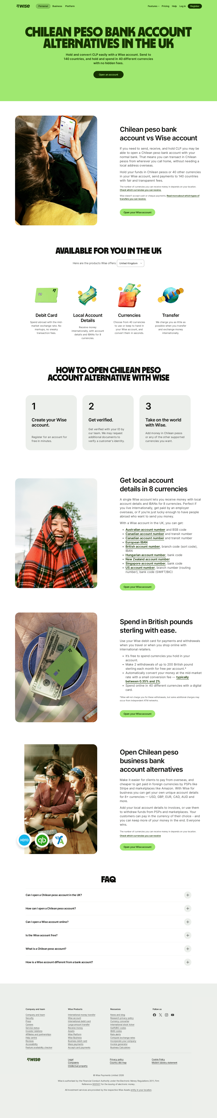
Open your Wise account (137, 212)
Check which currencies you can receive (140, 835)
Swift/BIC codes (118, 1028)
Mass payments (75, 1044)
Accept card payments (79, 1047)
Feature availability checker (39, 1047)
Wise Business (75, 1037)
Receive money (75, 1028)
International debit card (79, 1021)
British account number (143, 546)
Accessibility (32, 1044)
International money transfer (81, 1014)
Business (57, 6)
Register (194, 6)
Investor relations (34, 1031)
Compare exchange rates (122, 1037)
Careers (29, 1024)
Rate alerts (115, 1034)
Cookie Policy (158, 1059)
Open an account (108, 74)
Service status (32, 1028)
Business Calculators (120, 1047)
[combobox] (130, 263)
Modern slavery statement (164, 1062)
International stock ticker (122, 1024)
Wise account (74, 1018)
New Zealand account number (148, 559)
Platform (70, 6)
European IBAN (137, 542)
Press (28, 1021)
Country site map (118, 1062)
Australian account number (145, 529)
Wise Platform (74, 1034)
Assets (71, 1031)
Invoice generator (118, 1044)
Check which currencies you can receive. (140, 190)
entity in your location (141, 1090)
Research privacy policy (122, 1018)
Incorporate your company (123, 1041)
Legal (70, 1059)
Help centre (31, 1037)
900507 (96, 1084)
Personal (43, 6)
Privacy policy (117, 1059)
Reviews (30, 1041)
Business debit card (77, 1041)
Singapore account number (145, 563)
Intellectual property (78, 1066)
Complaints (73, 1062)
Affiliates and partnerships (38, 1034)
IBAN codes (116, 1031)
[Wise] (23, 6)
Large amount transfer (79, 1024)
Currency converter (119, 1021)
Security (30, 1018)
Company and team (35, 1014)
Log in (182, 6)
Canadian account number (145, 534)
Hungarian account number (145, 555)
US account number (140, 567)
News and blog (117, 1014)
